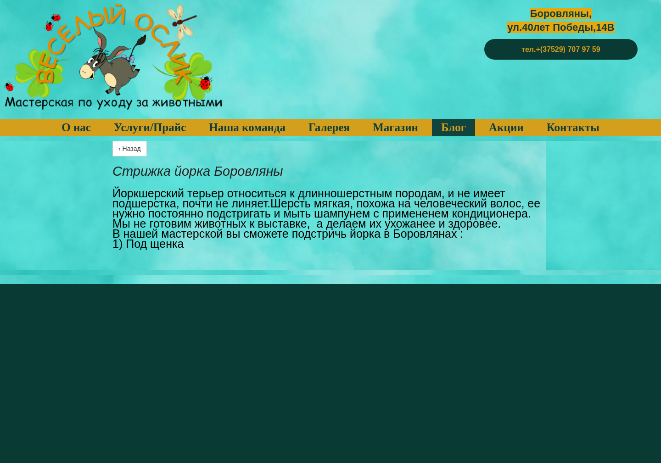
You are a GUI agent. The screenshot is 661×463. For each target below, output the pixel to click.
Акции (506, 127)
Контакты (573, 127)
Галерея (329, 127)
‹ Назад (129, 148)
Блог (453, 127)
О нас (76, 127)
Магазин (395, 127)
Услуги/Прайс (150, 127)
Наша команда (247, 127)
